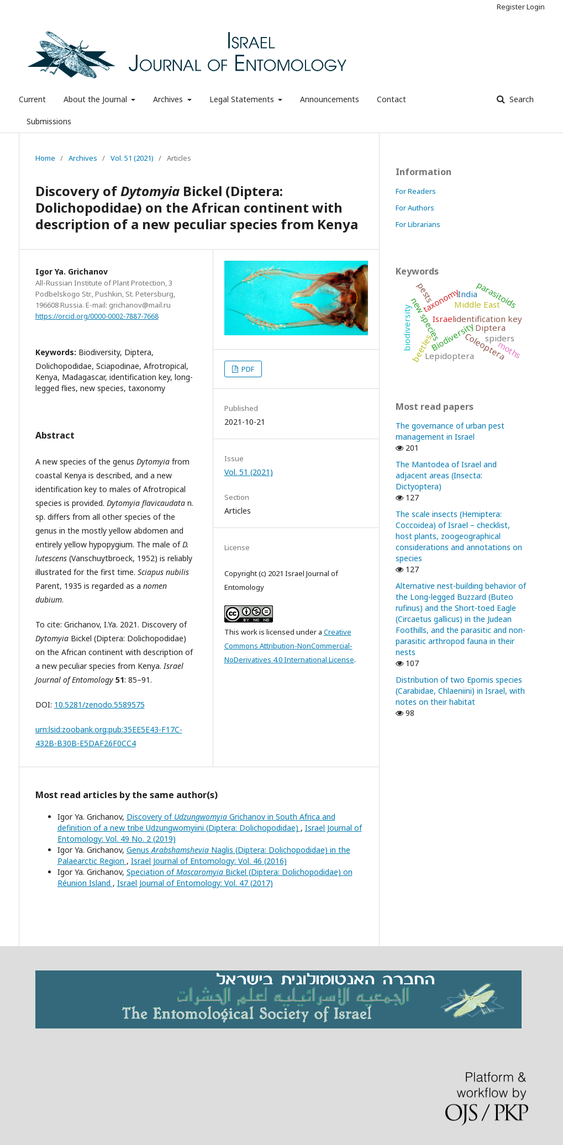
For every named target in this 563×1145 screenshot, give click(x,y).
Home (45, 158)
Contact (391, 99)
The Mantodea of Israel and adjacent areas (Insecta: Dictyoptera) (446, 475)
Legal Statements (242, 99)
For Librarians (418, 224)
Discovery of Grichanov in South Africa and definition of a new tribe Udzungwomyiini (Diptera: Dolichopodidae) (196, 822)
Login (536, 7)
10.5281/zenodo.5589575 (99, 704)
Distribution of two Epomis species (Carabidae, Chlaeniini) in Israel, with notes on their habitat (460, 690)
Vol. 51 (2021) (132, 158)
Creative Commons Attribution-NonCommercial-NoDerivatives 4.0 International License (289, 645)
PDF (247, 369)
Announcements (329, 99)
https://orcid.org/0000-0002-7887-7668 (97, 316)
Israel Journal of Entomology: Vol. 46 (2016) (209, 861)
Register (511, 7)
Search (520, 99)
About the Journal (96, 99)
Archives (169, 99)
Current (32, 99)
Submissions (49, 121)
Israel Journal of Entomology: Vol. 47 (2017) (195, 883)
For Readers (416, 191)
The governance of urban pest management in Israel (450, 431)
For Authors (415, 208)
